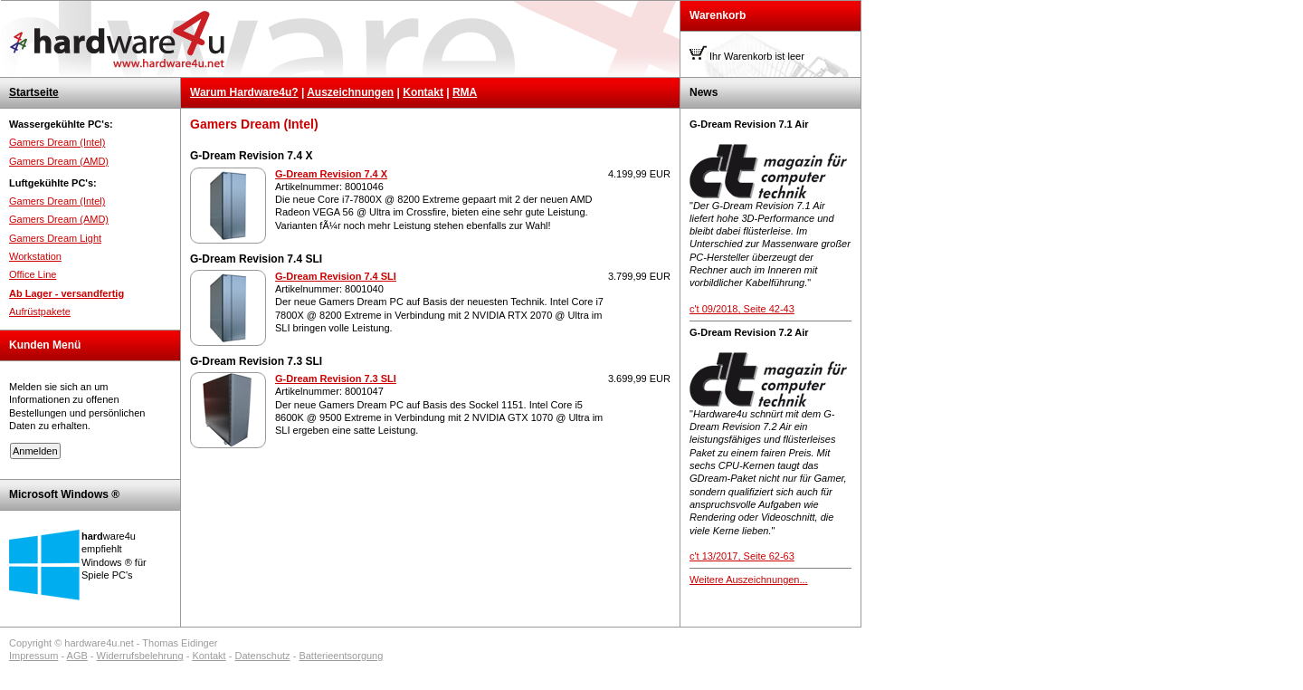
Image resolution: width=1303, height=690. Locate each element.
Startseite (34, 92)
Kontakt (423, 92)
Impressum (33, 655)
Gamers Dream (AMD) (59, 161)
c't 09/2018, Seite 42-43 (742, 308)
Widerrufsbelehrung (140, 655)
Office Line (32, 274)
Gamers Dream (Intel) (57, 142)
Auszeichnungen (350, 92)
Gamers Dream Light (55, 238)
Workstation (35, 256)
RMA (464, 92)
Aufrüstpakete (40, 311)
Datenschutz (262, 655)
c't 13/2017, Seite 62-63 (742, 556)
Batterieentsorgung (341, 655)
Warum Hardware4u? (244, 92)
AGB (77, 655)
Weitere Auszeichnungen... (749, 579)
